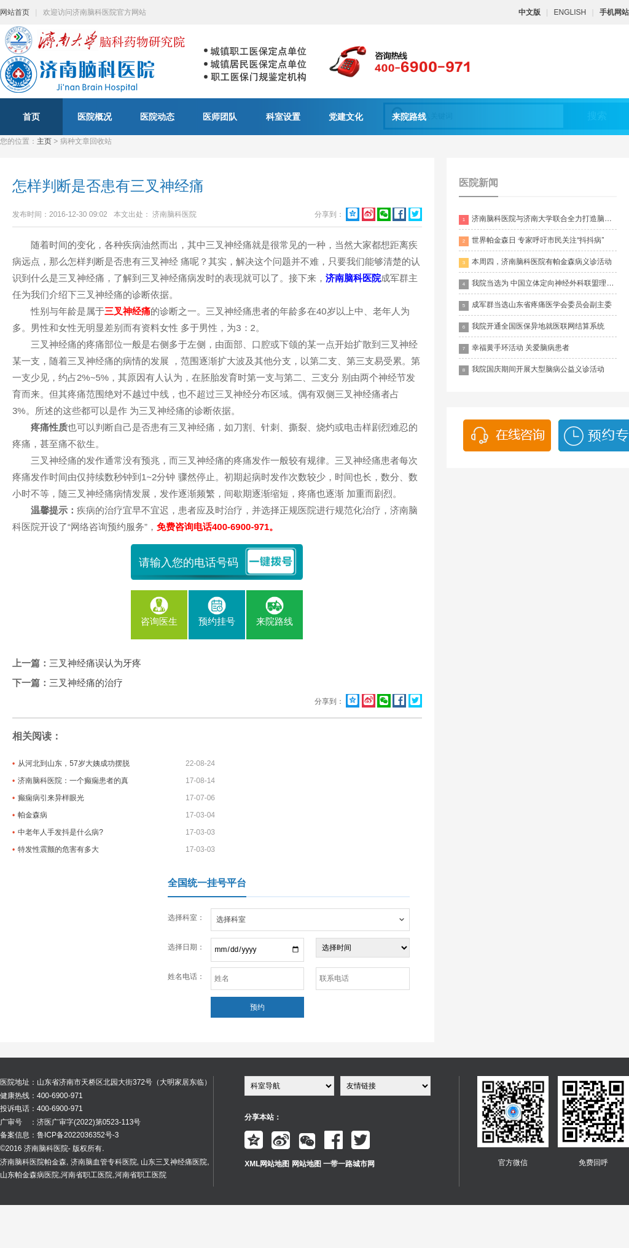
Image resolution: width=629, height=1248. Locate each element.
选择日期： (186, 947)
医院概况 (94, 117)
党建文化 (346, 117)
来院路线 (409, 117)
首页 (31, 117)
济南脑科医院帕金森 (33, 1162)
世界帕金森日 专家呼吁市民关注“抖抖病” (531, 241)
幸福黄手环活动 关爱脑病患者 (514, 348)
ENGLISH (570, 12)
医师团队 (220, 117)
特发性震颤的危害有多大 (58, 849)
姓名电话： (186, 976)
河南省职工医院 (86, 1175)
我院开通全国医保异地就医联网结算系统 (531, 327)
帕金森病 (32, 815)
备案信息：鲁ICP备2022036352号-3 (59, 1135)
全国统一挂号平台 (207, 883)
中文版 (529, 12)
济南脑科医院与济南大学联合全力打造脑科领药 (538, 219)
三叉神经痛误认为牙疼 (95, 663)
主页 (44, 141)
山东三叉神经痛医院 (174, 1162)
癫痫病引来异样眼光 (51, 798)
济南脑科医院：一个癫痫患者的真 (73, 780)
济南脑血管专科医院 (104, 1162)
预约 (257, 1007)
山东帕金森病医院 (29, 1175)
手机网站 (614, 12)
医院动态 (157, 117)
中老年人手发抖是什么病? (60, 832)
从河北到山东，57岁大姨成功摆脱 (73, 763)
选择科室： (186, 917)
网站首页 (14, 12)
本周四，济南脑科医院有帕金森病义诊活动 (535, 262)
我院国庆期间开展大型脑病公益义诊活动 (531, 370)
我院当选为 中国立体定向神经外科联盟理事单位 (538, 284)
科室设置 (283, 117)
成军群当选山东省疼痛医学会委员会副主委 (535, 305)
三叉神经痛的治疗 (86, 682)
